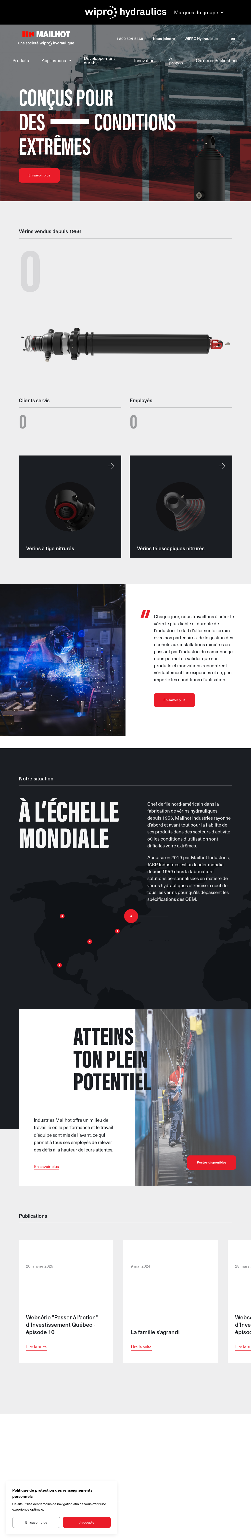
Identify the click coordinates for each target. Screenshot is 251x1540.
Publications (226, 60)
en (233, 38)
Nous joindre (164, 38)
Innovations (145, 60)
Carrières (205, 60)
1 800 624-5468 (129, 38)
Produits (21, 60)
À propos (176, 60)
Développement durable (99, 60)
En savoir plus (39, 175)
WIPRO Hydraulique (201, 38)
